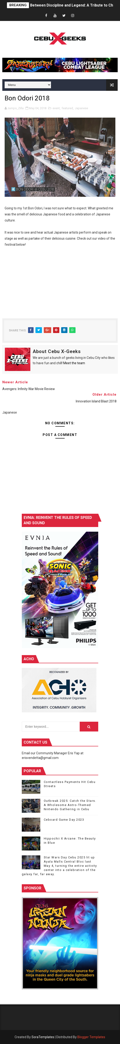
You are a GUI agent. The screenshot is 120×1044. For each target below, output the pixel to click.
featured (67, 108)
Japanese (81, 108)
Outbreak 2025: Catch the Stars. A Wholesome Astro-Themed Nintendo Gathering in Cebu (70, 805)
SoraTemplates (43, 1037)
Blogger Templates (91, 1037)
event (56, 108)
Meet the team (74, 363)
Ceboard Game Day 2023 (64, 819)
